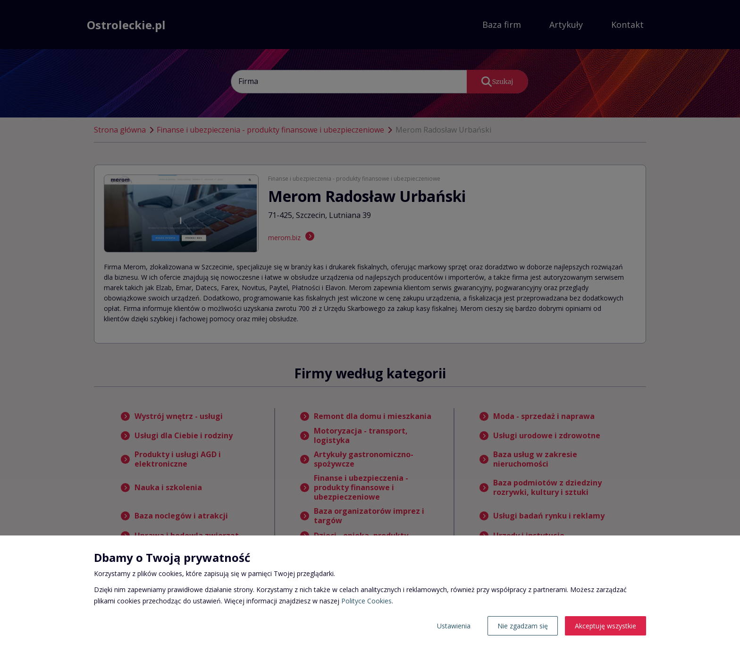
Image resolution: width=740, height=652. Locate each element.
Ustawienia (454, 625)
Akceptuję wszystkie (605, 625)
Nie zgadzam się (522, 625)
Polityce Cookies (366, 600)
